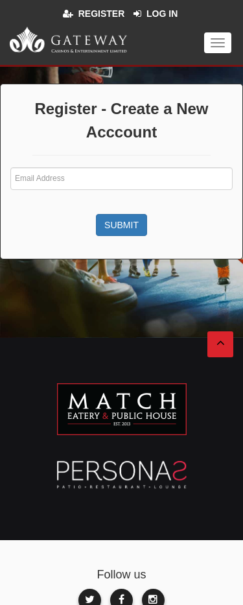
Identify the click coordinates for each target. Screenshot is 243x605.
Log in (162, 13)
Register (101, 13)
